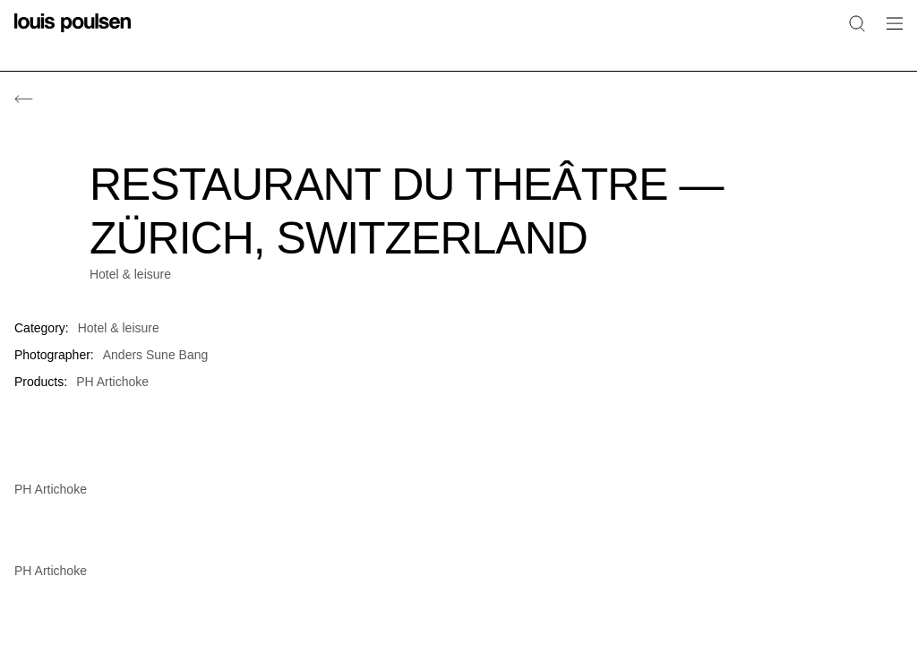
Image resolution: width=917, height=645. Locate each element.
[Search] (857, 22)
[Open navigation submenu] (889, 33)
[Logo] (72, 33)
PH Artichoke (112, 381)
